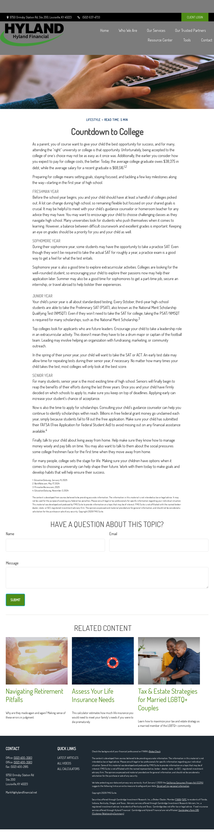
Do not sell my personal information (173, 786)
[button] (99, 17)
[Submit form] (15, 600)
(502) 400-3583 (23, 758)
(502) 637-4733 (88, 4)
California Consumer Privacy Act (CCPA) (184, 782)
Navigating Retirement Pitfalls (34, 695)
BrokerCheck (154, 751)
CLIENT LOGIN (195, 4)
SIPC (184, 799)
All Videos (64, 763)
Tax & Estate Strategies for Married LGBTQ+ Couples (167, 699)
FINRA (178, 799)
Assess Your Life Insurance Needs (93, 695)
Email (113, 533)
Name (10, 533)
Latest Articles (68, 758)
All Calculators (68, 769)
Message (12, 563)
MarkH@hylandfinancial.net (21, 792)
